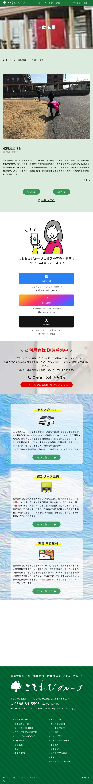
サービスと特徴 (45, 3)
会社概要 (76, 3)
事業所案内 (20, 753)
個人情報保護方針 (58, 753)
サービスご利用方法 (24, 728)
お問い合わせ (62, 3)
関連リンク (55, 757)
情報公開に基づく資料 (60, 761)
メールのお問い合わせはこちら (26, 708)
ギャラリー (20, 749)
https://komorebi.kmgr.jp (63, 708)
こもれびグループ (19, 777)
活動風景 (22, 60)
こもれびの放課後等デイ (26, 736)
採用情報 (54, 749)
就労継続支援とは (23, 719)
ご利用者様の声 (57, 728)
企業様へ (54, 744)
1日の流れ (19, 740)
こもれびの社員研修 (59, 740)
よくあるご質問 (57, 723)
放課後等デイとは (23, 723)
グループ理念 (56, 736)
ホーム (7, 60)
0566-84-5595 (46, 377)
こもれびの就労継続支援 (26, 732)
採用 (86, 3)
